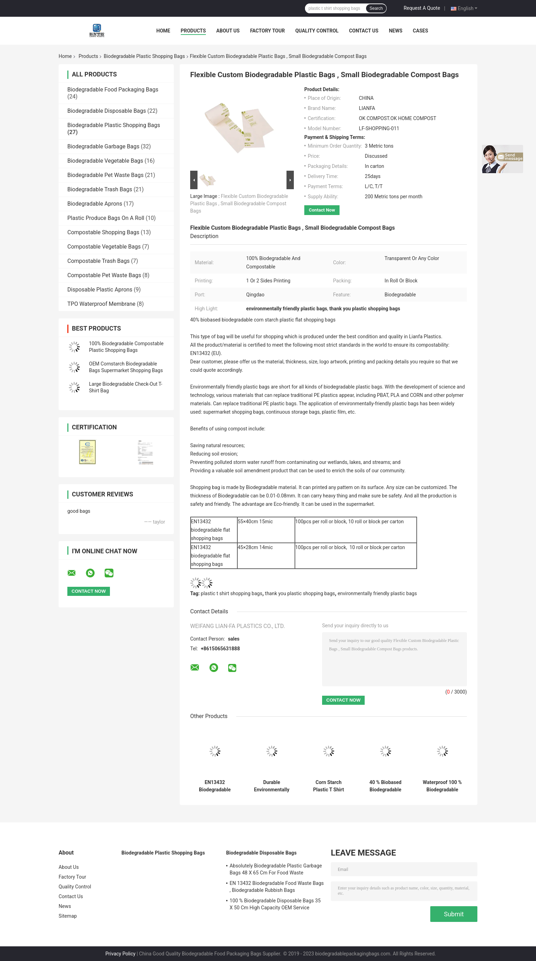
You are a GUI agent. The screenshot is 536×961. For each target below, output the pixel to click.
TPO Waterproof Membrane (101, 304)
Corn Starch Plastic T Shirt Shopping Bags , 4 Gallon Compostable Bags (328, 786)
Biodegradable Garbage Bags (103, 146)
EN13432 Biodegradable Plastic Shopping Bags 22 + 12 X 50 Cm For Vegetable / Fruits (215, 786)
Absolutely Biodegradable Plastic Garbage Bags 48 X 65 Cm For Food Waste (276, 869)
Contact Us (363, 31)
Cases (420, 31)
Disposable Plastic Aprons (99, 289)
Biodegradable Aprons (94, 203)
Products (193, 31)
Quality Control (316, 31)
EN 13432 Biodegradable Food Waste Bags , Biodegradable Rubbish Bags (277, 886)
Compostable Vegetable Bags (104, 246)
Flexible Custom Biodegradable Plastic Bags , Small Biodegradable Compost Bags (239, 203)
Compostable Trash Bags (98, 261)
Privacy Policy (120, 953)
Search (376, 8)
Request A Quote (422, 8)
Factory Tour (267, 31)
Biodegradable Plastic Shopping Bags (144, 56)
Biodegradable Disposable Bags (106, 111)
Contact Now (322, 210)
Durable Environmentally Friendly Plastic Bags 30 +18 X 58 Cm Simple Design (272, 786)
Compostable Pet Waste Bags (104, 275)
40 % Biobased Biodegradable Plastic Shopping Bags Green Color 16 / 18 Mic (385, 786)
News (395, 31)
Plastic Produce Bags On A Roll (105, 218)
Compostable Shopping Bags (103, 232)
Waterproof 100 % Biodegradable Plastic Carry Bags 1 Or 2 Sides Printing (442, 786)
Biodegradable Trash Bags (99, 189)
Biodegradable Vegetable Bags (105, 160)
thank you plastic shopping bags (300, 593)
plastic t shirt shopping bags (231, 593)
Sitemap (68, 916)
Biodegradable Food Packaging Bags (112, 89)
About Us (228, 31)
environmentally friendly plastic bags (377, 593)
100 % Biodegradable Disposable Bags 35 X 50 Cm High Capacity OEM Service (275, 904)
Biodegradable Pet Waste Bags (105, 175)
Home (163, 31)
